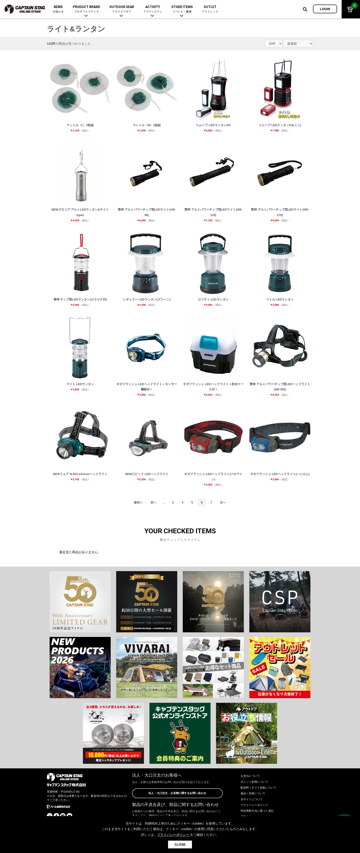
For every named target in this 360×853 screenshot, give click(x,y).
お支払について (252, 783)
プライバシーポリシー (257, 812)
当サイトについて (253, 807)
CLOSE (180, 844)
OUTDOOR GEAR (121, 9)
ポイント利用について (257, 789)
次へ (226, 510)
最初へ (135, 510)
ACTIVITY (152, 9)
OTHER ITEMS (182, 9)
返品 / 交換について (255, 801)
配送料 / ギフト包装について (261, 795)
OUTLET (210, 9)
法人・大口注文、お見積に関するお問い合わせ (177, 801)
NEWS (58, 9)
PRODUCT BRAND (86, 9)
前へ (152, 510)
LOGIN (325, 9)
